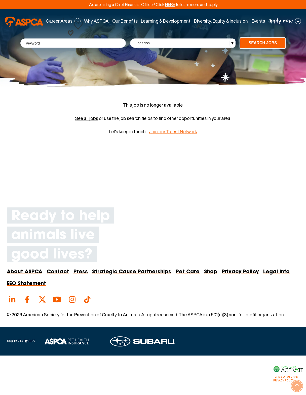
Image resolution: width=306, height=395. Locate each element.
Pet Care (188, 272)
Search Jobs (263, 43)
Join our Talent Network (173, 131)
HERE (170, 5)
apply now (281, 21)
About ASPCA (24, 272)
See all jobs (86, 118)
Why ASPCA (96, 21)
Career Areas (59, 21)
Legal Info (276, 272)
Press (80, 272)
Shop (210, 272)
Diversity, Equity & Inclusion (221, 21)
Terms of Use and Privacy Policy (285, 378)
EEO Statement (26, 283)
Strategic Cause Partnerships (131, 272)
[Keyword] (73, 43)
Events (258, 21)
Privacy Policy (240, 272)
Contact (58, 272)
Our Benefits (125, 21)
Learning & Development (165, 21)
